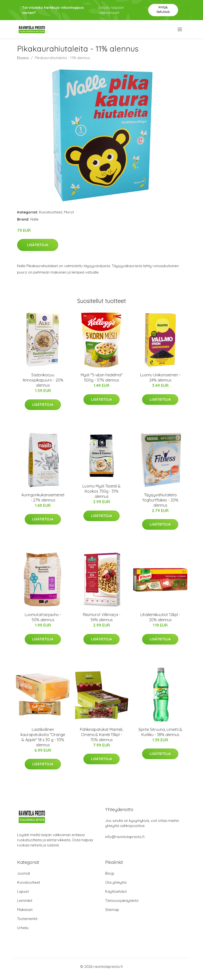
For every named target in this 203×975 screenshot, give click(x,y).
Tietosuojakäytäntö (122, 900)
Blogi (109, 873)
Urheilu (23, 927)
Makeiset (25, 909)
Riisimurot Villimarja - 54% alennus (101, 617)
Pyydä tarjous (163, 10)
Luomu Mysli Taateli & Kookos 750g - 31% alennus (101, 491)
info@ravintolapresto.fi (125, 836)
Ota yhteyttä (115, 882)
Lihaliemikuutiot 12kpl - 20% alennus (160, 617)
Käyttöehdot (116, 891)
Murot (69, 212)
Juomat (23, 873)
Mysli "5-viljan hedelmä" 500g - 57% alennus (102, 377)
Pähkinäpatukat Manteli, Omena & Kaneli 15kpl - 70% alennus (101, 734)
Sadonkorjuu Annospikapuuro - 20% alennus (43, 380)
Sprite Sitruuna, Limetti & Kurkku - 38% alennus (160, 732)
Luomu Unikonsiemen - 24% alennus (160, 377)
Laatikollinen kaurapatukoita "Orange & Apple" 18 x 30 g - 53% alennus (43, 737)
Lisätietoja (37, 245)
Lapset (23, 891)
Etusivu (23, 57)
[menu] (180, 29)
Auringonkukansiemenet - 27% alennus (43, 497)
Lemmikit (24, 900)
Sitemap (112, 909)
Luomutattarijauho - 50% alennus (43, 617)
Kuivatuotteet (50, 212)
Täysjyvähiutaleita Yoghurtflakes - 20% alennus (160, 500)
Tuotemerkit (27, 918)
